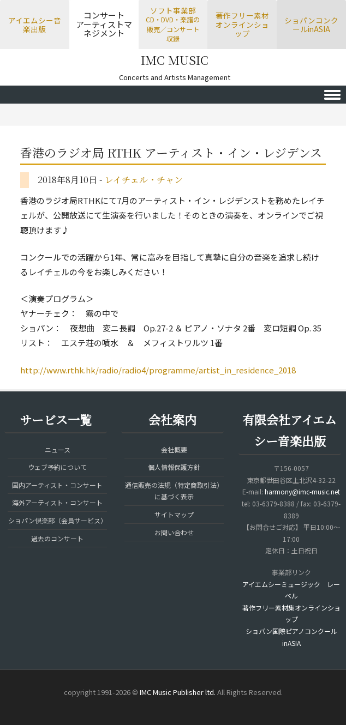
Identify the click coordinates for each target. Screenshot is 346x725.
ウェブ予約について (57, 467)
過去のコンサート (57, 538)
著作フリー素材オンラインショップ (242, 24)
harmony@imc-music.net (302, 491)
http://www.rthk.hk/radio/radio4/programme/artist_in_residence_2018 (158, 370)
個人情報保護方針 (174, 467)
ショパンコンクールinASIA (311, 25)
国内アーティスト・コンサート (57, 485)
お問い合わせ (174, 532)
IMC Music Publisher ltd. (178, 692)
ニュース (57, 449)
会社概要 (174, 449)
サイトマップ (174, 514)
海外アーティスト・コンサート (57, 502)
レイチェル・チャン (144, 179)
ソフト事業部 (173, 24)
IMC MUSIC (174, 59)
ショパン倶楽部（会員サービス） (57, 520)
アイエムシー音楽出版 (34, 25)
